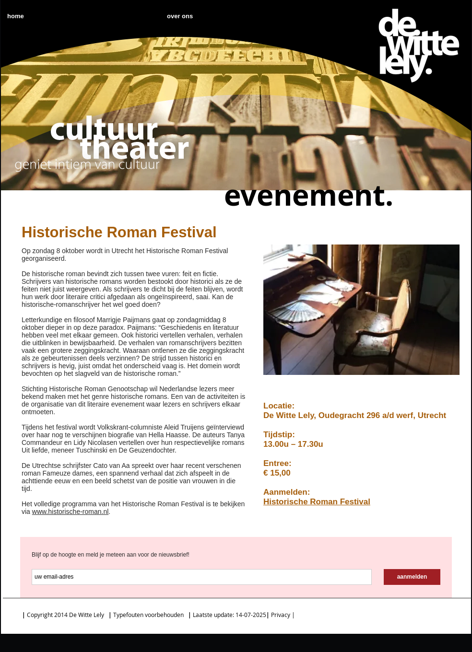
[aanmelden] (412, 577)
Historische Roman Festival (316, 501)
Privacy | (283, 614)
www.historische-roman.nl (70, 511)
